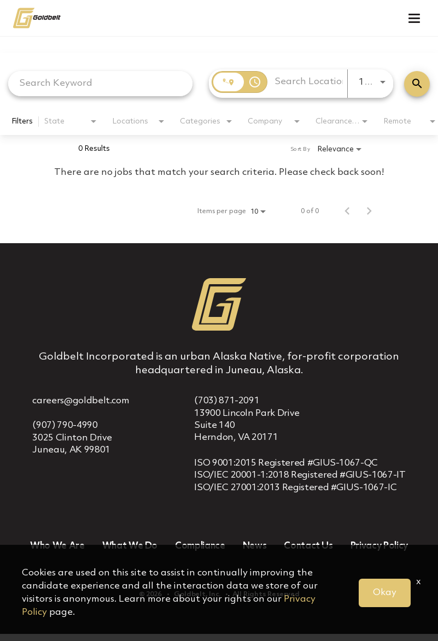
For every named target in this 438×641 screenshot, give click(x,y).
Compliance (200, 546)
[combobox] (100, 83)
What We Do (130, 546)
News (255, 546)
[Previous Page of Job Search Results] (347, 211)
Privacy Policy (379, 546)
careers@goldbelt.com (80, 400)
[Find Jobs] (417, 84)
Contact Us (308, 546)
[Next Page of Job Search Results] (369, 211)
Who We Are (57, 546)
